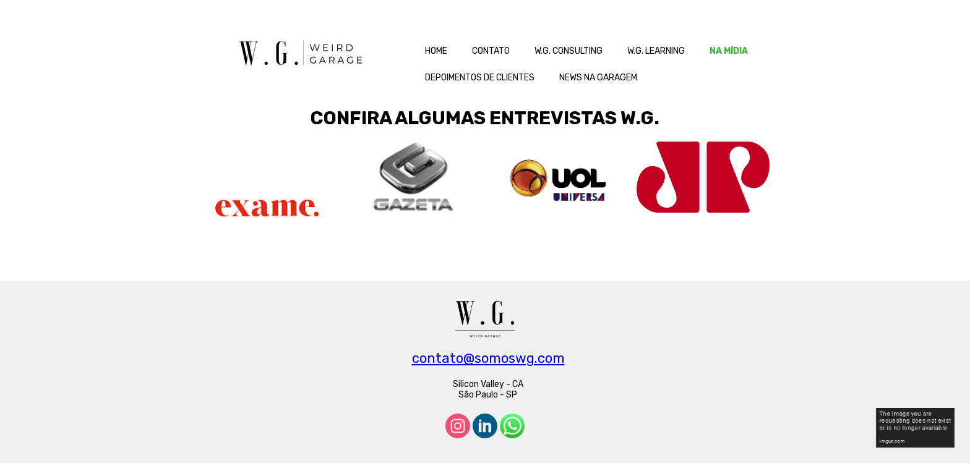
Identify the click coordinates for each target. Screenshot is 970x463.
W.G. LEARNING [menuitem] (656, 51)
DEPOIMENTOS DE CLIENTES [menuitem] (479, 77)
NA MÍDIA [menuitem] (729, 51)
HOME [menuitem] (436, 51)
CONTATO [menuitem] (491, 51)
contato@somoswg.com (488, 358)
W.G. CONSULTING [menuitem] (568, 51)
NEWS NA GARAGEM (598, 77)
